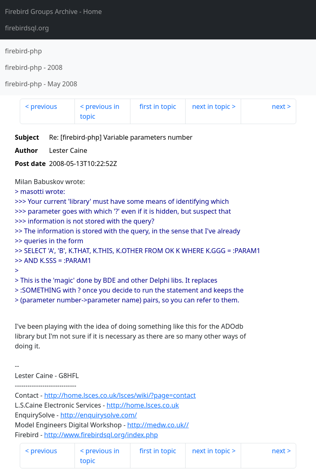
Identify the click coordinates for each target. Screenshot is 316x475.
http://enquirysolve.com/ (98, 415)
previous (43, 106)
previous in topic (99, 111)
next (279, 106)
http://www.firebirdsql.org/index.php (101, 434)
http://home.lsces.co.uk (143, 405)
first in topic (157, 106)
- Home (53, 11)
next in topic (211, 106)
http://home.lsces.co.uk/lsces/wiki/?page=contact (119, 395)
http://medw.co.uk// (158, 424)
